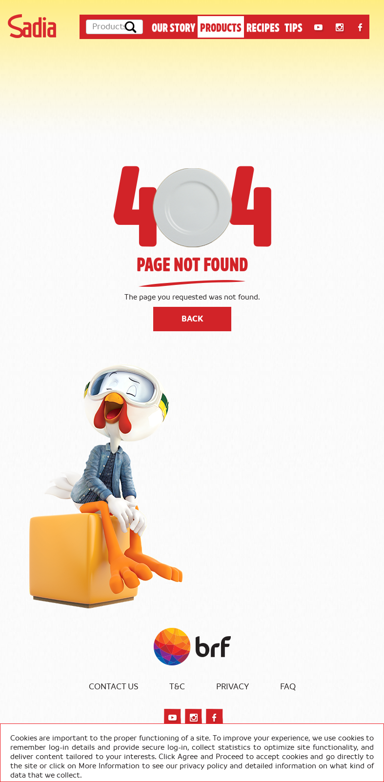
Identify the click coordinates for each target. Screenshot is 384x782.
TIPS (293, 27)
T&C (177, 686)
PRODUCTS (221, 27)
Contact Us (113, 686)
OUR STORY (173, 27)
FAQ (288, 686)
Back (192, 319)
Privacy (232, 686)
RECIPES (263, 27)
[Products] (114, 27)
